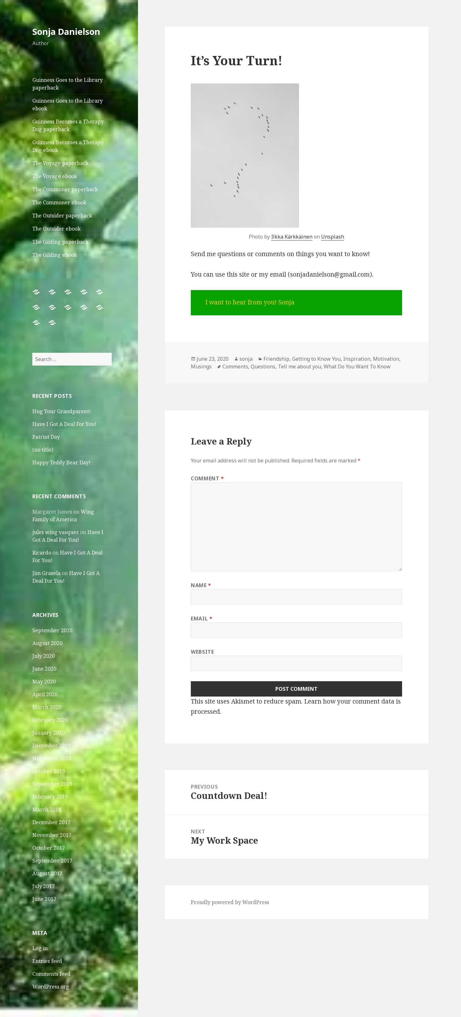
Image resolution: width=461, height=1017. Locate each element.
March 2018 (46, 809)
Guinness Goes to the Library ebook (67, 104)
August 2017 (47, 873)
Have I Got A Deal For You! (64, 424)
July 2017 (43, 886)
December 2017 (51, 822)
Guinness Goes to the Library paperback (67, 83)
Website (202, 651)
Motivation (386, 358)
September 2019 (52, 783)
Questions (263, 366)
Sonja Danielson (66, 31)
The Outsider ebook (56, 228)
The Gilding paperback (60, 241)
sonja (246, 358)
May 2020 (44, 681)
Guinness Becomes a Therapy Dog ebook (68, 146)
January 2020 (48, 732)
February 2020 (50, 719)
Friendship (276, 358)
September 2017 (52, 860)
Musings (201, 366)
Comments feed (51, 973)
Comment (207, 478)
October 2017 (48, 847)
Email (201, 618)
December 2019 (51, 745)
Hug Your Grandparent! (61, 411)
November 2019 (51, 758)
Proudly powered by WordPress (230, 902)
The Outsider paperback (62, 215)
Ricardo (41, 552)
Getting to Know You (316, 358)
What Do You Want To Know (357, 366)
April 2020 (45, 694)
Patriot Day (46, 436)
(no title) (42, 449)
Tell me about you (299, 366)
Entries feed (47, 961)
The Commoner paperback (65, 189)
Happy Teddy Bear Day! (61, 462)
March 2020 (46, 707)
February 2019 (50, 796)
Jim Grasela (46, 573)
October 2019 (48, 771)
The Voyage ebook (54, 176)
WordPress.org (50, 986)
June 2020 (44, 668)
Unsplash (332, 236)
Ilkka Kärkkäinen (291, 236)
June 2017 (44, 899)
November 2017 (51, 835)
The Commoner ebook (59, 202)
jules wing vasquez (55, 532)
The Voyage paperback (60, 163)
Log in (40, 948)
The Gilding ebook (54, 254)
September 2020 (52, 630)
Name (201, 585)
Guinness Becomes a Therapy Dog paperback (68, 125)
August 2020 (47, 643)
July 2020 (43, 655)
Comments (235, 366)
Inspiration (356, 358)
